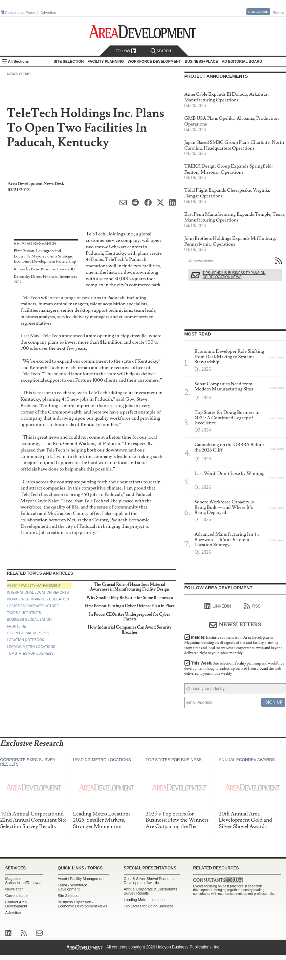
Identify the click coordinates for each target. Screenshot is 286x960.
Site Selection (69, 896)
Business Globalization (29, 619)
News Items (19, 74)
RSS (252, 606)
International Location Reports (38, 592)
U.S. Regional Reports (28, 633)
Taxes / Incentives (24, 613)
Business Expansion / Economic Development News (83, 904)
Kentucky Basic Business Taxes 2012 (44, 269)
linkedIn (217, 606)
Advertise (48, 13)
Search (161, 51)
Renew (278, 13)
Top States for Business (30, 653)
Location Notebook (25, 640)
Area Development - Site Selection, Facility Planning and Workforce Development (143, 31)
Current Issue (16, 896)
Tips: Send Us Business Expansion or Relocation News (234, 275)
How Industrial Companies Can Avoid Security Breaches (129, 630)
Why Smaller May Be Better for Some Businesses (129, 597)
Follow (126, 51)
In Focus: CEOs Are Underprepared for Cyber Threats (129, 617)
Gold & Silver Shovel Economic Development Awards (149, 881)
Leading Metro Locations (31, 647)
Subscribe (258, 12)
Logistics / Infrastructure (33, 606)
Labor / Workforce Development (72, 887)
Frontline (16, 626)
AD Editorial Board (242, 61)
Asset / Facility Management (34, 586)
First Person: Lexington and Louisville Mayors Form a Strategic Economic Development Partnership (45, 256)
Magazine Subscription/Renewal (23, 881)
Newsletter (14, 889)
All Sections (18, 61)
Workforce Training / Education (38, 599)
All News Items (201, 261)
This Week (234, 668)
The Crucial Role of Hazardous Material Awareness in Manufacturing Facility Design (129, 587)
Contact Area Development (16, 904)
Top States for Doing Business (149, 906)
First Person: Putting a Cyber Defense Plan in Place (130, 606)
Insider (234, 645)
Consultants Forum (21, 13)
